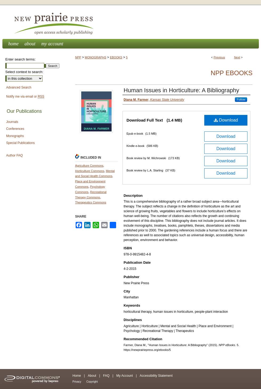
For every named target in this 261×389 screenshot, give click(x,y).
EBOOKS (116, 57)
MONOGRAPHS (95, 57)
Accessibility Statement (156, 376)
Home (76, 376)
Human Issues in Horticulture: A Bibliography (181, 90)
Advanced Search (18, 87)
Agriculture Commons (89, 165)
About (92, 376)
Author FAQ (14, 155)
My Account (124, 376)
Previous (219, 57)
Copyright (92, 381)
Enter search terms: (20, 59)
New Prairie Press (130, 22)
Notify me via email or (25, 97)
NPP (78, 57)
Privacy (76, 381)
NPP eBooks (231, 73)
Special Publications (20, 143)
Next (237, 57)
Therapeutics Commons (90, 202)
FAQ (106, 376)
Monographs (15, 136)
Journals (12, 122)
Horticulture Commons (89, 171)
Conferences (15, 129)
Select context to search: (24, 72)
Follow (241, 99)
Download (226, 120)
